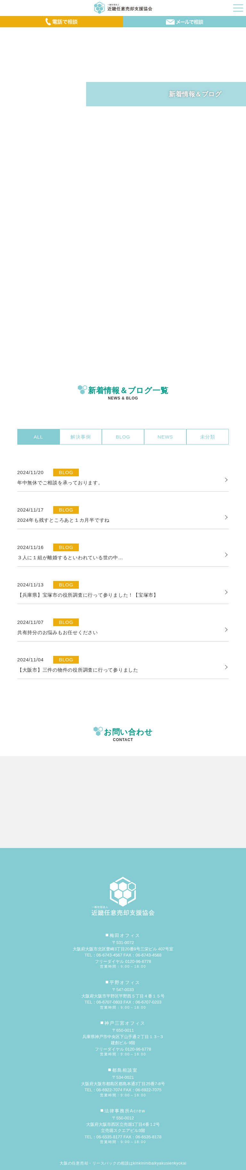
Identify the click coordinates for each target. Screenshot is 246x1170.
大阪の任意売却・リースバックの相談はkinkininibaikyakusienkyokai (123, 1163)
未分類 (207, 437)
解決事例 (80, 437)
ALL (38, 437)
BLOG (123, 437)
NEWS (165, 437)
